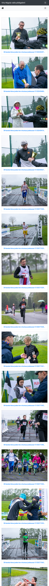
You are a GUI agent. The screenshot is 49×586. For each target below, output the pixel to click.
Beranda (3, 8)
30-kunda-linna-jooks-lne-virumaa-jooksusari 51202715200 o (24, 209)
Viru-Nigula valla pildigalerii (13, 3)
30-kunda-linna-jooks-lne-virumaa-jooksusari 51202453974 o (24, 52)
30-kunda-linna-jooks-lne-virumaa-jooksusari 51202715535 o (24, 523)
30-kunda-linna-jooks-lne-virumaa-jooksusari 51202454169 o (24, 130)
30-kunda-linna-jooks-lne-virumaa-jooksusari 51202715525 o (24, 484)
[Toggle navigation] (45, 2)
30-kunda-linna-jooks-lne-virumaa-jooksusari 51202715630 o (24, 562)
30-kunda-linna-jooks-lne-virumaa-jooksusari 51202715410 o (24, 366)
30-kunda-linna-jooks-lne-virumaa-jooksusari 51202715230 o (24, 248)
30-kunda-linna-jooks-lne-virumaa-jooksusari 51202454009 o (24, 91)
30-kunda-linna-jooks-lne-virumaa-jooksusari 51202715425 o (24, 405)
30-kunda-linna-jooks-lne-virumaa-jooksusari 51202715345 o (24, 327)
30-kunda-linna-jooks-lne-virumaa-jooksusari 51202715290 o (24, 288)
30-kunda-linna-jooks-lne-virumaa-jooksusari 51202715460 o (24, 445)
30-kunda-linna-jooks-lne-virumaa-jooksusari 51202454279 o (24, 170)
